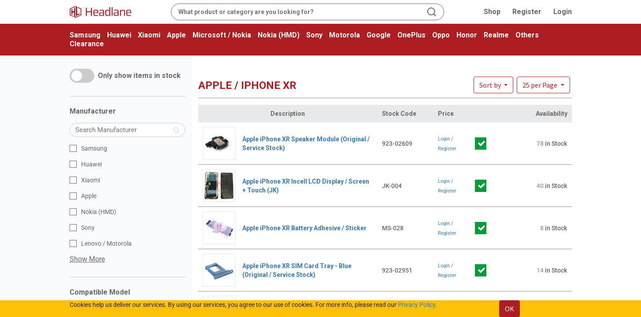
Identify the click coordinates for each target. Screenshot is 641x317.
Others (527, 35)
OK (509, 308)
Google (379, 35)
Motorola (344, 35)
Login (562, 11)
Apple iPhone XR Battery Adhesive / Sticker (304, 228)
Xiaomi (149, 35)
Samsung (85, 35)
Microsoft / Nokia (222, 35)
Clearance (87, 44)
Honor (466, 35)
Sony (314, 35)
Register (526, 11)
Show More (87, 259)
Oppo (441, 35)
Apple (176, 35)
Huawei (119, 35)
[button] (543, 85)
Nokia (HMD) (279, 35)
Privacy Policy (416, 304)
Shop (492, 11)
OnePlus (411, 35)
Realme (496, 35)
